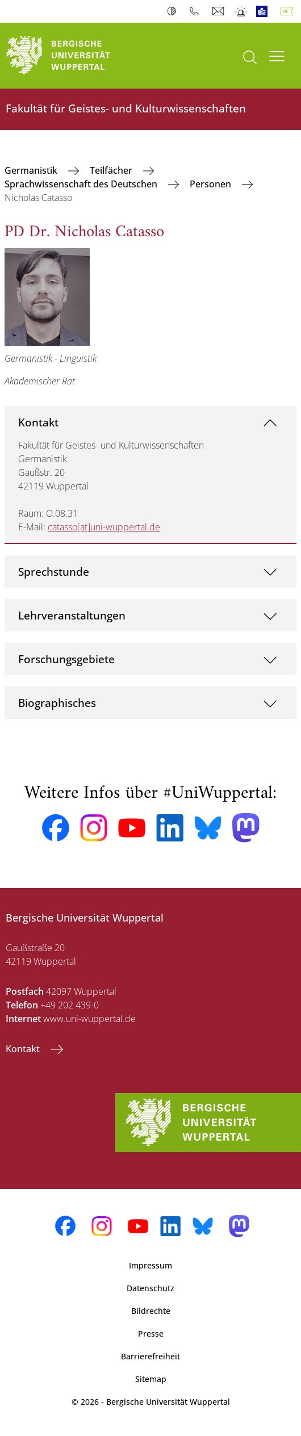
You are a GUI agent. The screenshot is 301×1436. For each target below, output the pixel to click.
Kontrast (174, 11)
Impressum (150, 1265)
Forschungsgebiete (66, 659)
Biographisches (57, 703)
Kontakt (38, 422)
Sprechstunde (53, 571)
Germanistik (32, 170)
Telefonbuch (197, 11)
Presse (151, 1333)
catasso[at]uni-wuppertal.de (104, 527)
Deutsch (289, 11)
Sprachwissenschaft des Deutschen (82, 184)
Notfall (242, 11)
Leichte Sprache (264, 11)
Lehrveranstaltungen (72, 615)
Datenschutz (150, 1288)
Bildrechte (150, 1310)
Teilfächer (112, 170)
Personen (211, 184)
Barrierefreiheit (150, 1356)
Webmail (219, 11)
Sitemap (150, 1379)
